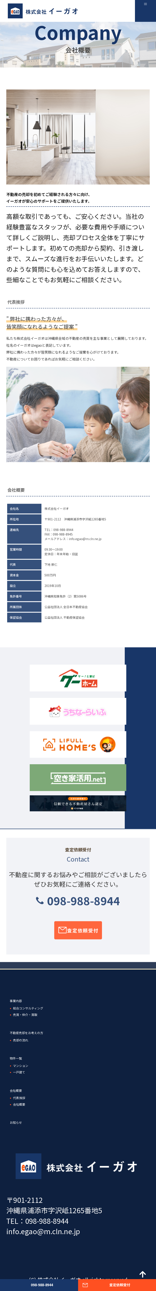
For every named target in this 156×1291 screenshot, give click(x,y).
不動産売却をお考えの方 (26, 1033)
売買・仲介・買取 (25, 1014)
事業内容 (16, 1001)
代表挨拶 (19, 1098)
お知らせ (16, 1122)
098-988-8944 (83, 904)
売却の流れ (20, 1040)
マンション (20, 1065)
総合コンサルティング (28, 1008)
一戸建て (19, 1072)
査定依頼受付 (83, 934)
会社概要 (16, 1090)
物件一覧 (16, 1058)
